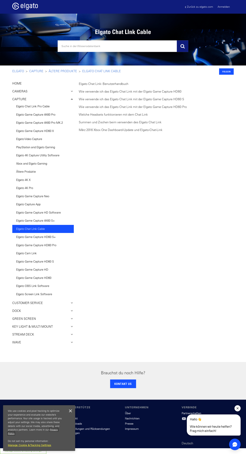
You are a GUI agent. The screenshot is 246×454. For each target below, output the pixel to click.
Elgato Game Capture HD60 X (35, 131)
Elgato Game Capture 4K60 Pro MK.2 (39, 122)
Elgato (18, 71)
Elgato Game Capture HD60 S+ (36, 237)
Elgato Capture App (28, 204)
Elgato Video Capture (29, 139)
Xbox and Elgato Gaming (31, 163)
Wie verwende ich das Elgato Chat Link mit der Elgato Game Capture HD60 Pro (133, 107)
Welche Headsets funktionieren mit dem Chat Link (113, 114)
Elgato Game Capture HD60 (33, 278)
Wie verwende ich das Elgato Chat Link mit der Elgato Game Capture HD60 (130, 91)
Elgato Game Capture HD (32, 269)
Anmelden (224, 6)
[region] (39, 428)
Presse (129, 423)
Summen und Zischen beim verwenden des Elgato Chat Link (120, 122)
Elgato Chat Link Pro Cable (33, 106)
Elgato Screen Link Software (34, 294)
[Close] (70, 411)
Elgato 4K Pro (24, 188)
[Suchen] (123, 46)
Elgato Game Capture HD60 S (35, 261)
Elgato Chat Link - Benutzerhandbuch (103, 84)
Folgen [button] (226, 71)
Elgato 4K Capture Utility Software (37, 155)
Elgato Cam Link (26, 253)
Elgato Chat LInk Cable (101, 71)
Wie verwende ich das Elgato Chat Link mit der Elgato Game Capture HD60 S (131, 99)
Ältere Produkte (63, 71)
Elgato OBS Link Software (32, 286)
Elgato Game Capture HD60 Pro (36, 245)
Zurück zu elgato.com (199, 7)
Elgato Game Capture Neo (32, 196)
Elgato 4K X (23, 180)
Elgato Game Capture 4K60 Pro (35, 114)
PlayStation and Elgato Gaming (35, 147)
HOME (17, 83)
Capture (36, 71)
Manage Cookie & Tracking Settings (29, 445)
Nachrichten (132, 418)
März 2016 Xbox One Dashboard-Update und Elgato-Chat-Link (120, 130)
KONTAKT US (123, 383)
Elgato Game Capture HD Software (38, 212)
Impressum (132, 429)
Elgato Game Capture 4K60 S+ (35, 220)
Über (128, 413)
